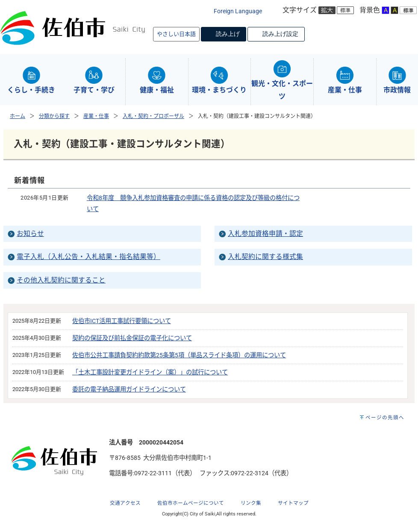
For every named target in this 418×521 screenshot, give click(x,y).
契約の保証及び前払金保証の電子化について (132, 338)
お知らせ (30, 234)
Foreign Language (238, 11)
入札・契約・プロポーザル (153, 116)
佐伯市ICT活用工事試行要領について (121, 321)
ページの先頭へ (384, 418)
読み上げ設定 (280, 33)
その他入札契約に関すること (61, 280)
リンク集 (251, 503)
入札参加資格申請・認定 (265, 234)
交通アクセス (125, 503)
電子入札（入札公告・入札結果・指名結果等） (88, 257)
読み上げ (228, 33)
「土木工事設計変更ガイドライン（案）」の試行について (150, 372)
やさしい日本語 (176, 34)
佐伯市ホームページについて (190, 503)
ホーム (17, 116)
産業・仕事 (96, 116)
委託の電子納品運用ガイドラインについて (129, 389)
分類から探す (54, 116)
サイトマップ (293, 503)
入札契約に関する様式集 (265, 257)
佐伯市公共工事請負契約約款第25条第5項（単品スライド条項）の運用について (179, 355)
